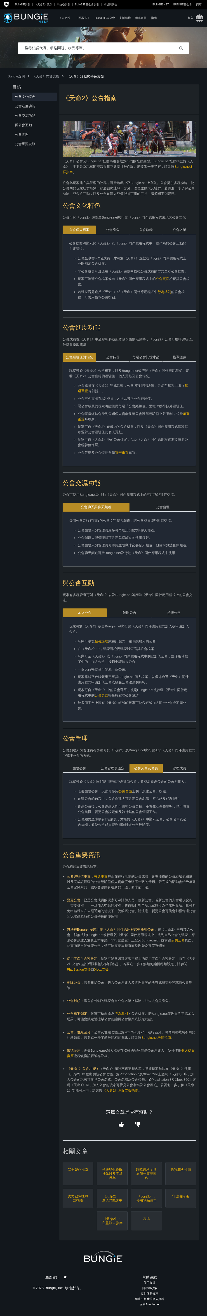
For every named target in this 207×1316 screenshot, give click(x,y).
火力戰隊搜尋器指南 (78, 1198)
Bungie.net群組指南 (156, 1037)
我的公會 (178, 940)
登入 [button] (190, 18)
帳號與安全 (110, 4)
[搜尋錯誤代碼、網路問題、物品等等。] (103, 48)
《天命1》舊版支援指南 (120, 1090)
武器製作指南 (78, 1170)
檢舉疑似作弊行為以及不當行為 (112, 1174)
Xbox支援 (101, 969)
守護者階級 (180, 1196)
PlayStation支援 (79, 969)
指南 (154, 18)
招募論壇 (101, 641)
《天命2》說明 (43, 4)
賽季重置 (122, 452)
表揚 (146, 1219)
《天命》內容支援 (45, 76)
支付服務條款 (149, 1293)
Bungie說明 (22, 4)
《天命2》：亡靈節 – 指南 (112, 1221)
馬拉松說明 (63, 4)
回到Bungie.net (150, 1304)
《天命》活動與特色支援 (85, 76)
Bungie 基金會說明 (87, 4)
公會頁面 (162, 279)
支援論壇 (125, 18)
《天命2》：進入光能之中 (112, 1198)
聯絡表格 (141, 18)
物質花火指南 (181, 1170)
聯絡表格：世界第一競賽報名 (146, 1174)
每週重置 (101, 876)
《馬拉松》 (83, 18)
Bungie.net (160, 4)
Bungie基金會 (182, 4)
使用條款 (149, 1282)
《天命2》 (65, 18)
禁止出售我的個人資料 (149, 1299)
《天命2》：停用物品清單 (146, 1198)
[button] (121, 1124)
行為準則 (164, 292)
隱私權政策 (149, 1288)
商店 (199, 4)
